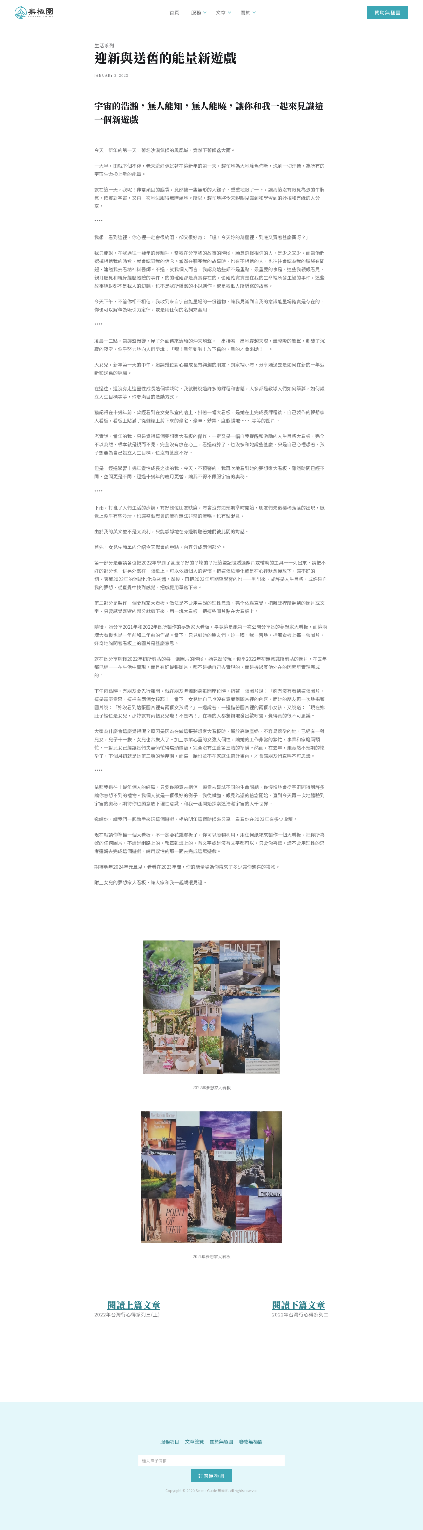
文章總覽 (194, 1441)
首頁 (174, 12)
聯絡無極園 (251, 1441)
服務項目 (169, 1441)
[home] (34, 12)
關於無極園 (221, 1441)
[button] (197, 12)
